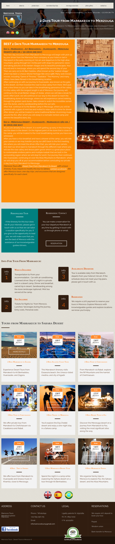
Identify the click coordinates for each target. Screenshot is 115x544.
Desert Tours (86, 28)
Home (77, 28)
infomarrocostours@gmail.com (76, 12)
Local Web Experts (45, 539)
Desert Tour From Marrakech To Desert (39, 166)
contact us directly (58, 169)
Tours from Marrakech (104, 28)
